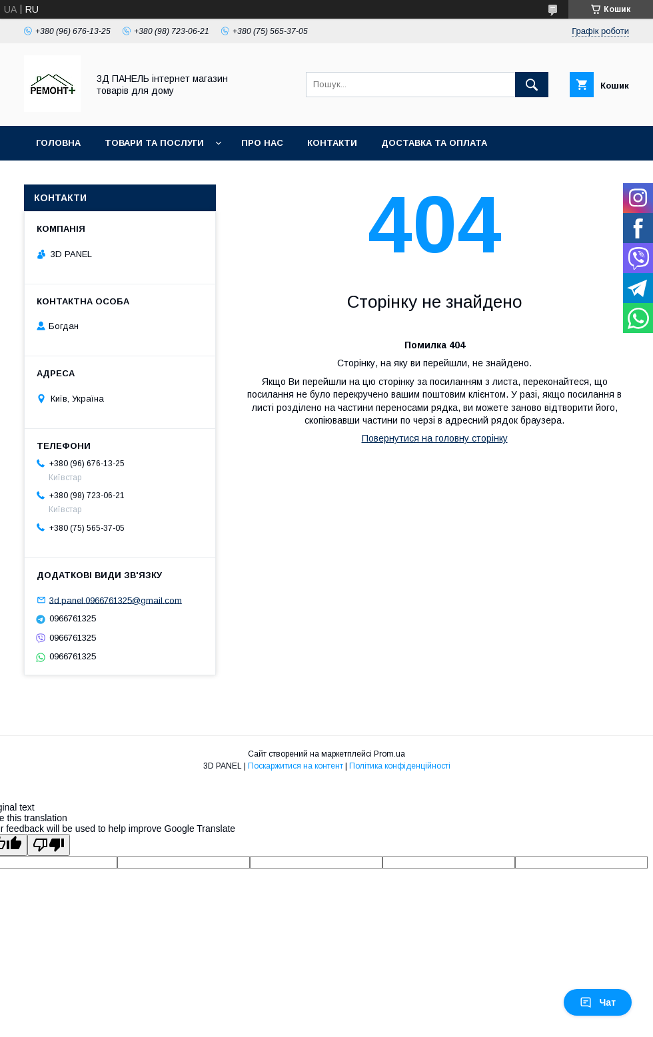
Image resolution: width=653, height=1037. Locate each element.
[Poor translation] (48, 845)
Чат (598, 1002)
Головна (58, 143)
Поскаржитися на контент (295, 766)
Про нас (262, 143)
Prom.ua (389, 754)
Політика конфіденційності (399, 766)
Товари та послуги (154, 143)
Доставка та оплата (434, 143)
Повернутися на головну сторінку (435, 438)
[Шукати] (531, 84)
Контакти (332, 143)
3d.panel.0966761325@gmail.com (115, 600)
